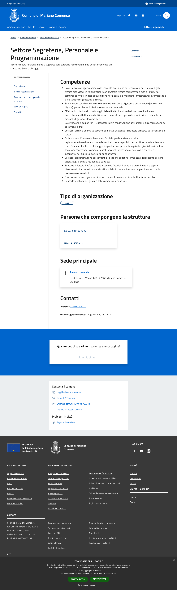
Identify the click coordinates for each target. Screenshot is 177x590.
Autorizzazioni (95, 498)
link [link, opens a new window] (115, 573)
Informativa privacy (98, 528)
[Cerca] (166, 15)
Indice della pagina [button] (22, 77)
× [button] (174, 560)
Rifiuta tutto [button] (99, 579)
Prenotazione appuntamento (61, 523)
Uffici (9, 483)
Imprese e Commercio (58, 488)
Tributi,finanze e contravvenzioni (104, 483)
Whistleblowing (55, 543)
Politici (10, 493)
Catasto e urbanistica (58, 498)
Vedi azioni (137, 56)
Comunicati (135, 478)
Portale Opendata (56, 548)
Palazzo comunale (79, 272)
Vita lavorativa (55, 483)
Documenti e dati (15, 503)
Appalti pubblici (55, 493)
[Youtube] (135, 15)
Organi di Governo (15, 473)
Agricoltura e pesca (98, 503)
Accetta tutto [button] (78, 579)
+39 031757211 (78, 306)
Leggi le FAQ (54, 533)
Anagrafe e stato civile (58, 473)
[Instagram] (142, 15)
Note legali (94, 533)
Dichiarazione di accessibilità (102, 538)
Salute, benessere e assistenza (103, 493)
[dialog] (88, 573)
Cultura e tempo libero (58, 478)
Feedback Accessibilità (99, 543)
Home (13, 37)
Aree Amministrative (17, 478)
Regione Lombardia (16, 3)
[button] (88, 585)
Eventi (133, 502)
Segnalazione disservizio (59, 528)
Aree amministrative (49, 37)
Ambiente (93, 488)
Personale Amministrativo (19, 498)
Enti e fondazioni (15, 488)
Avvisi (133, 483)
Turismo (52, 503)
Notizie (133, 473)
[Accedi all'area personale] (156, 3)
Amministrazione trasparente (103, 523)
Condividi (136, 50)
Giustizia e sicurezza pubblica (102, 478)
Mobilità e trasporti (57, 508)
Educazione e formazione (100, 473)
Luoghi (133, 497)
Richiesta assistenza (57, 538)
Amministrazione (28, 37)
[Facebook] (128, 15)
